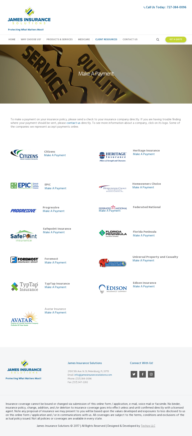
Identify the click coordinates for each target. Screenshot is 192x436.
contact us (73, 123)
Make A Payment (55, 155)
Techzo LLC (148, 426)
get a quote (176, 39)
